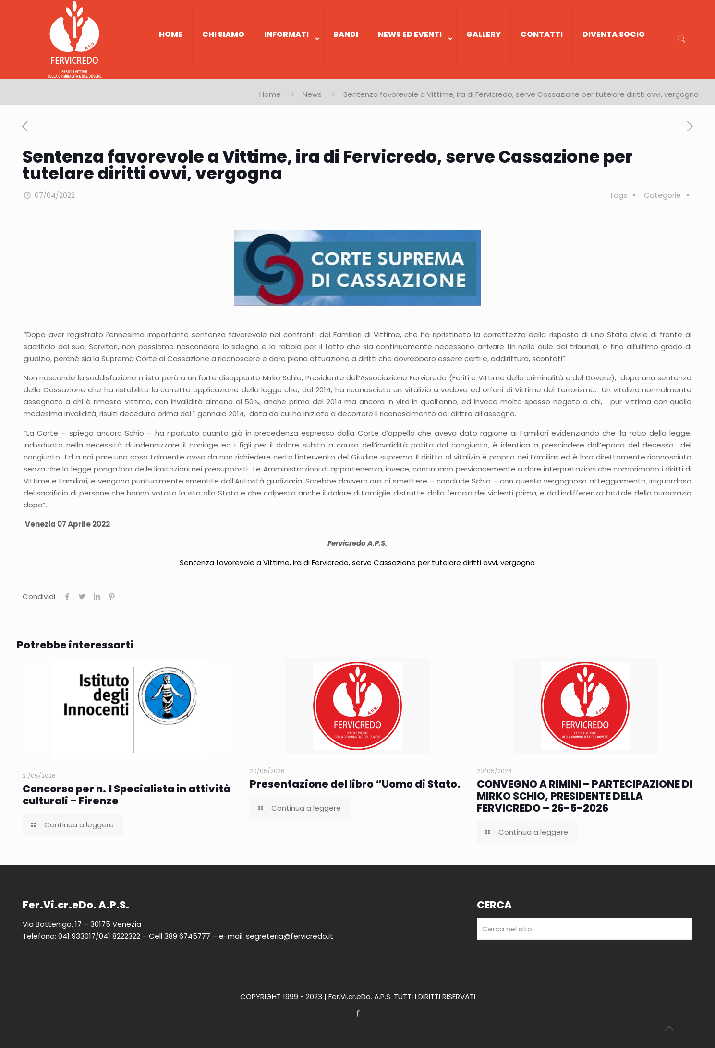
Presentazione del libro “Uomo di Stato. (355, 784)
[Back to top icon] (669, 1028)
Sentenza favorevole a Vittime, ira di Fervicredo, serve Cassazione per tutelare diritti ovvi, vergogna (357, 562)
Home (270, 94)
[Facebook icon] (357, 1013)
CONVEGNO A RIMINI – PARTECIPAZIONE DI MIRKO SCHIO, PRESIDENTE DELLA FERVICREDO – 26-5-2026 (584, 796)
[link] (289, 74)
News (312, 94)
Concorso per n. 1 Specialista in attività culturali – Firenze (126, 795)
